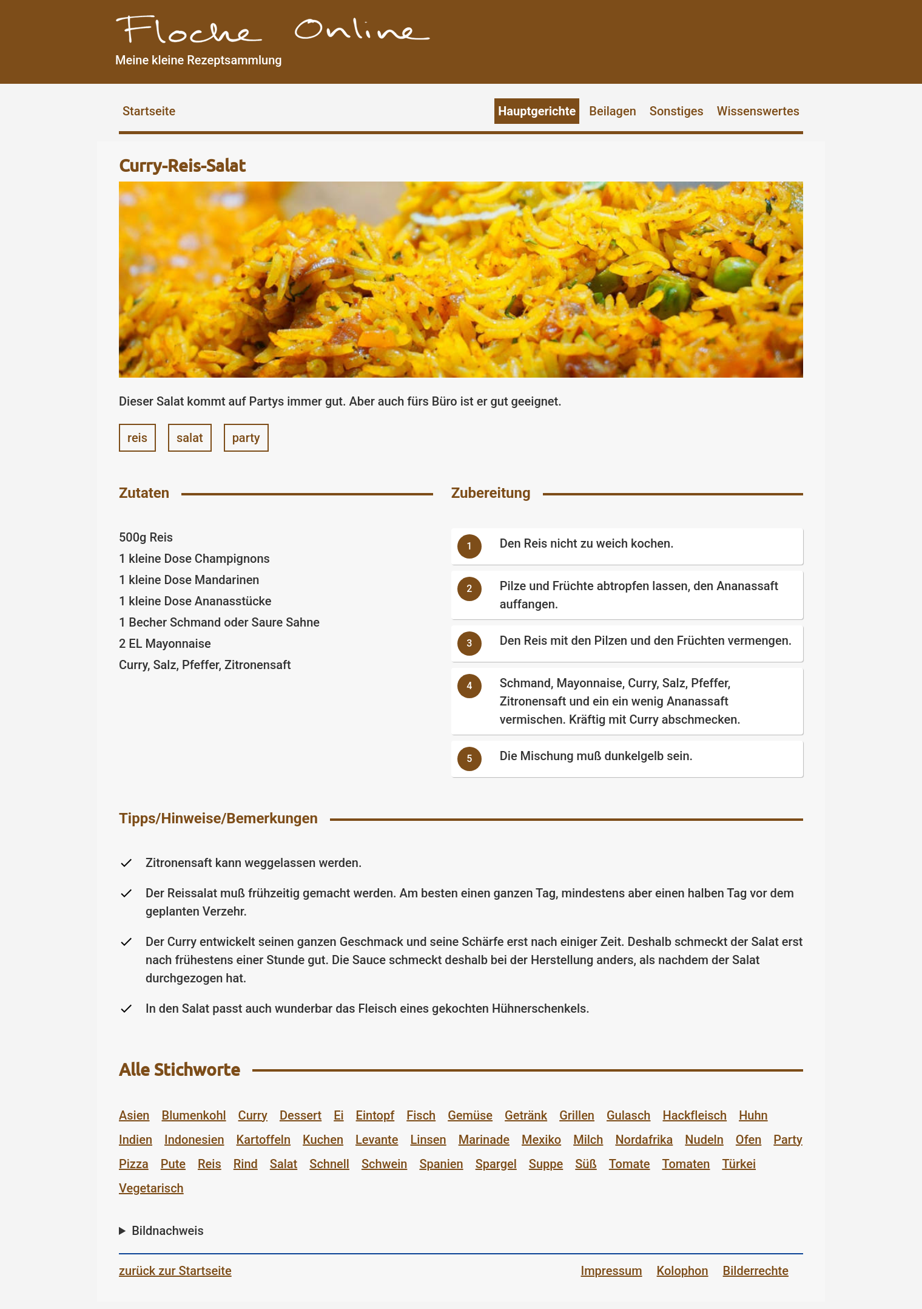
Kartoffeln (264, 1139)
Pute (173, 1164)
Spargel (496, 1164)
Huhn (753, 1115)
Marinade (484, 1139)
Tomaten (686, 1164)
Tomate (629, 1164)
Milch (588, 1139)
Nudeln (704, 1139)
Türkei (739, 1164)
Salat (283, 1164)
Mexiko (541, 1139)
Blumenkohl (194, 1115)
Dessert (300, 1115)
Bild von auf (458, 1234)
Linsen (428, 1139)
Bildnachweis (168, 1230)
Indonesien (194, 1139)
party (246, 437)
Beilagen (612, 111)
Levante (376, 1139)
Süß (586, 1164)
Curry (253, 1115)
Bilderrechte (756, 1270)
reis (137, 437)
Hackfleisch (694, 1115)
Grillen (576, 1115)
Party (787, 1139)
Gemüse (470, 1115)
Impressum (611, 1270)
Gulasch (628, 1115)
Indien (135, 1139)
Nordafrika (644, 1139)
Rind (246, 1164)
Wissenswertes (758, 111)
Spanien (441, 1164)
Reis (209, 1164)
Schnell (329, 1164)
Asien (134, 1115)
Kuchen (323, 1139)
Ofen (748, 1139)
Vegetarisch (151, 1188)
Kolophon (682, 1270)
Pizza (134, 1164)
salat (190, 437)
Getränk (526, 1115)
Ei (338, 1115)
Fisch (421, 1115)
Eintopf (375, 1115)
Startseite (149, 111)
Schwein (384, 1164)
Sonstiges (677, 111)
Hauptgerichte (537, 111)
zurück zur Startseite (175, 1270)
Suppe (546, 1164)
